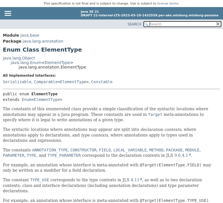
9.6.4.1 (181, 155)
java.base (29, 35)
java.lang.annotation (43, 41)
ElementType (57, 62)
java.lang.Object (19, 58)
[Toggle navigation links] (7, 14)
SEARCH (134, 24)
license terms (167, 3)
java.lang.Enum (26, 62)
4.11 (135, 180)
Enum (26, 99)
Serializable (17, 82)
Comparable (46, 82)
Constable (102, 82)
